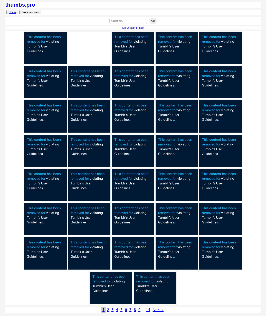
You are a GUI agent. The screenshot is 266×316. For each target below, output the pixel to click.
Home (12, 12)
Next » (158, 310)
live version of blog (133, 27)
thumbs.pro (20, 5)
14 (148, 310)
